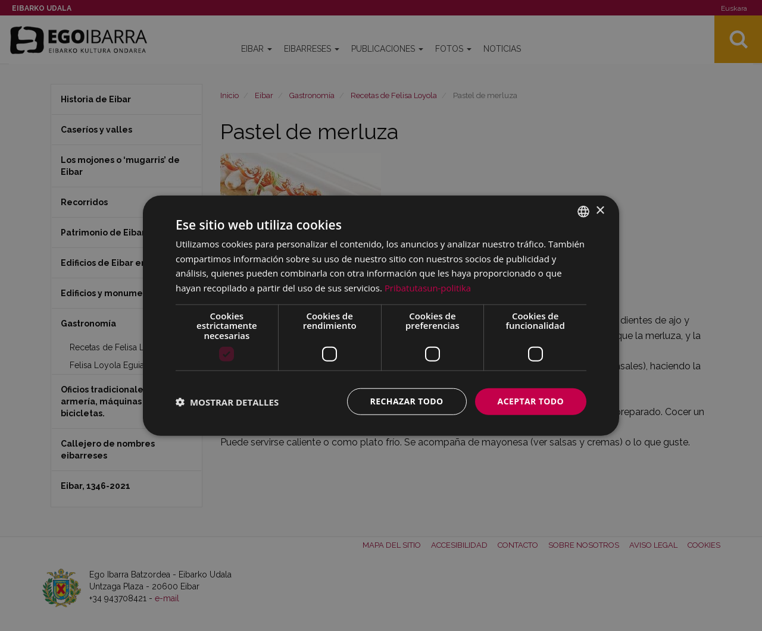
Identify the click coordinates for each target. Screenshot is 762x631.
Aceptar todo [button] (531, 401)
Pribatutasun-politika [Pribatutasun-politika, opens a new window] (428, 288)
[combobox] (583, 211)
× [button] (599, 210)
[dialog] (381, 315)
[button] (227, 401)
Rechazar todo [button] (407, 401)
